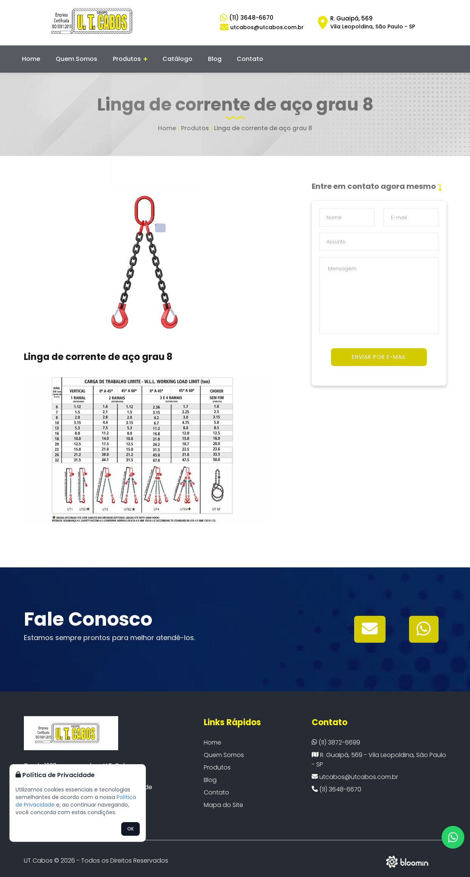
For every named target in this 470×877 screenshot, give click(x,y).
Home (34, 56)
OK (130, 829)
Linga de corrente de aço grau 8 (263, 123)
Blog (207, 56)
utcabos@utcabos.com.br (355, 772)
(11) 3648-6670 (251, 18)
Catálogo (172, 56)
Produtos (127, 56)
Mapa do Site (223, 800)
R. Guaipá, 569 (372, 22)
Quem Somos (76, 56)
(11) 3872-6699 (336, 738)
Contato (240, 56)
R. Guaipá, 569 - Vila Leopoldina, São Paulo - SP (379, 755)
